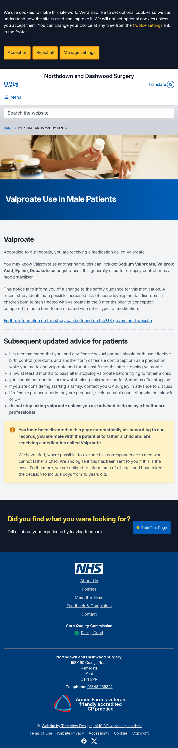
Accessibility (99, 733)
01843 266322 (100, 686)
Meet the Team (89, 597)
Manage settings (79, 52)
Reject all (45, 52)
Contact (89, 614)
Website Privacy (70, 733)
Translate (161, 84)
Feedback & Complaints (89, 605)
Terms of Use (40, 733)
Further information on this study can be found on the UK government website (78, 320)
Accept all (17, 52)
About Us (89, 580)
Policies (89, 589)
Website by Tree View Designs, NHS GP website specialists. (92, 725)
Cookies (121, 733)
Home (8, 128)
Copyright (140, 733)
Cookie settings (148, 25)
